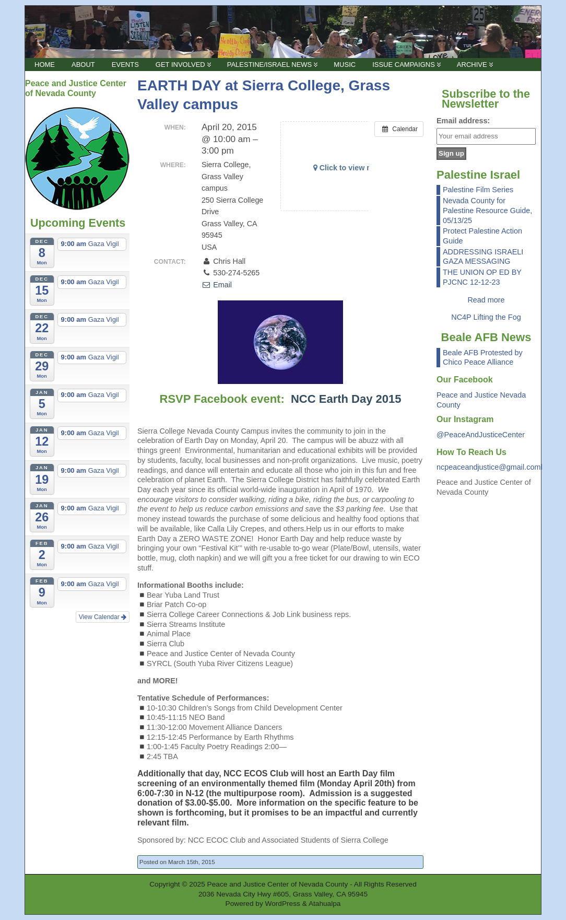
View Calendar (102, 617)
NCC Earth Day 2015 (346, 398)
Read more (485, 300)
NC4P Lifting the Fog (486, 317)
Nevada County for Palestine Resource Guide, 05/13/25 (487, 210)
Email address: (463, 121)
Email (217, 285)
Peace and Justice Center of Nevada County (277, 884)
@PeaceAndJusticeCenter (481, 434)
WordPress (282, 903)
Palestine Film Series (478, 189)
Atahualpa (325, 903)
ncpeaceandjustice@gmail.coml (490, 467)
